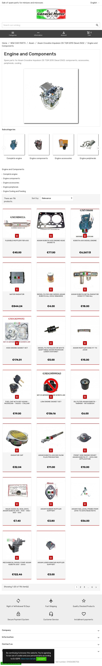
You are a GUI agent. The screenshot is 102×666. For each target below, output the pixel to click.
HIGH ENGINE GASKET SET (17, 348)
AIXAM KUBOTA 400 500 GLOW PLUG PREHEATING (51, 456)
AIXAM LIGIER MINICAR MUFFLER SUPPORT (51, 563)
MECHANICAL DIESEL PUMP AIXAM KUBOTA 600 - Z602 (17, 563)
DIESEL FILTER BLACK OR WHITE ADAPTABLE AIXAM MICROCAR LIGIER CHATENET (51, 350)
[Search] (51, 25)
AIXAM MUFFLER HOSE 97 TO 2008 (85, 349)
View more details (28, 659)
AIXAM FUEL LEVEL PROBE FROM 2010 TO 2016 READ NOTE (85, 510)
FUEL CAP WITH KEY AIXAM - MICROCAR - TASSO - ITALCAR (16, 402)
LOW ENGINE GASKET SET (51, 402)
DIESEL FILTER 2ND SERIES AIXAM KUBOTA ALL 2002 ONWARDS (51, 295)
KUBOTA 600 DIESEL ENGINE (85, 241)
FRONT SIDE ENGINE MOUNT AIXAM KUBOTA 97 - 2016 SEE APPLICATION (85, 457)
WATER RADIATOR (17, 294)
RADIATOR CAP (17, 455)
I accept (41, 659)
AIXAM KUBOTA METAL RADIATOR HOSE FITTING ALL (85, 295)
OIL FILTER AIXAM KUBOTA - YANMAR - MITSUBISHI (85, 402)
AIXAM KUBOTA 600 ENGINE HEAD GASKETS (51, 241)
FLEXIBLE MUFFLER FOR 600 (17, 241)
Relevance (57, 198)
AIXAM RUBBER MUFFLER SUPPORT (51, 510)
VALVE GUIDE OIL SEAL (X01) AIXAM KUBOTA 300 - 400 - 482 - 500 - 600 (17, 511)
